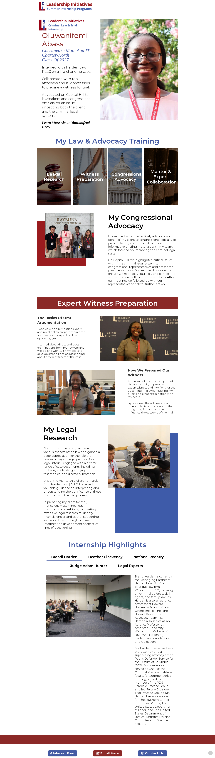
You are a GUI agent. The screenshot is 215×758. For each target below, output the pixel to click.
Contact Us (152, 753)
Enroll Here (107, 753)
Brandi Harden (64, 557)
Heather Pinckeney (105, 557)
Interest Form (62, 753)
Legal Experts (130, 566)
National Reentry (148, 557)
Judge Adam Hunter (88, 566)
